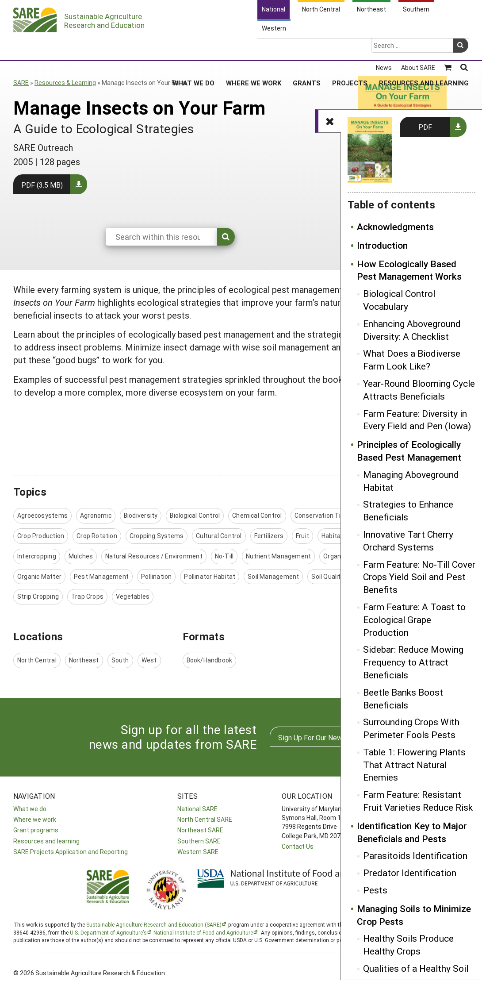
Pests (375, 890)
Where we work (34, 819)
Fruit (302, 535)
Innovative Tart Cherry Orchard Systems (408, 540)
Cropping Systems (157, 535)
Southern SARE (199, 841)
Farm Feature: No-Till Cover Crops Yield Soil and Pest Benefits (419, 577)
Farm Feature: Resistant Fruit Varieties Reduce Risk (418, 800)
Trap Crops (87, 596)
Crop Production (40, 535)
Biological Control (195, 515)
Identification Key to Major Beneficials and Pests (412, 832)
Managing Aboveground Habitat (411, 480)
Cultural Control (218, 535)
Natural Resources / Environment (154, 556)
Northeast (84, 660)
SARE (21, 82)
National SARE (197, 808)
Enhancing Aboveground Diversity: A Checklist (412, 329)
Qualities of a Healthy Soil (415, 968)
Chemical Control (257, 515)
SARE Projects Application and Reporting (70, 851)
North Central (37, 660)
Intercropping (36, 556)
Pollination (156, 576)
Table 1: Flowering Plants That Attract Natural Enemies (414, 765)
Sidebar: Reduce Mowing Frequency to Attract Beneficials (413, 662)
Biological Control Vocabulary (399, 299)
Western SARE (197, 851)
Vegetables (132, 596)
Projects (349, 48)
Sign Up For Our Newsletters (322, 737)
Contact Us (298, 846)
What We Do (193, 48)
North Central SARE (204, 819)
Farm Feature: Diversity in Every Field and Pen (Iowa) (417, 419)
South (120, 660)
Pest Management (101, 576)
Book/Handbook (210, 660)
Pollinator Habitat (209, 576)
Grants (307, 48)
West (149, 660)
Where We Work (253, 48)
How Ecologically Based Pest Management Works (409, 270)
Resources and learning (46, 841)
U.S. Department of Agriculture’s (108, 932)
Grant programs (35, 830)
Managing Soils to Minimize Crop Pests (414, 914)
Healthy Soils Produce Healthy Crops (408, 944)
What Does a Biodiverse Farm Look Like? (411, 359)
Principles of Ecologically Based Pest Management (409, 450)
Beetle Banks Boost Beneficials (403, 698)
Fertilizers (268, 535)
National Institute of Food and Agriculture (203, 932)
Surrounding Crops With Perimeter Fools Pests (411, 728)
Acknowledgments (395, 226)
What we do (29, 808)
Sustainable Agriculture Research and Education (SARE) (154, 924)
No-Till (224, 556)
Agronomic (95, 515)
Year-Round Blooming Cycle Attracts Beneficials (419, 389)
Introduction (382, 245)
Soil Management (273, 576)
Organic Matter (39, 576)
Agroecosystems (42, 515)
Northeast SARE (200, 830)
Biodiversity (141, 515)
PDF (425, 126)
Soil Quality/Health (338, 576)
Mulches (81, 556)
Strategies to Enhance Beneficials (408, 510)
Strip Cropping (38, 596)
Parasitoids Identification (415, 855)
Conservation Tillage (325, 515)
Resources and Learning (424, 48)
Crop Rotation (97, 535)
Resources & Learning (65, 82)
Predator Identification (409, 872)
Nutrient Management (278, 556)
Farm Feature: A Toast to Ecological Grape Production (414, 619)
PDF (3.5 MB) (42, 184)
